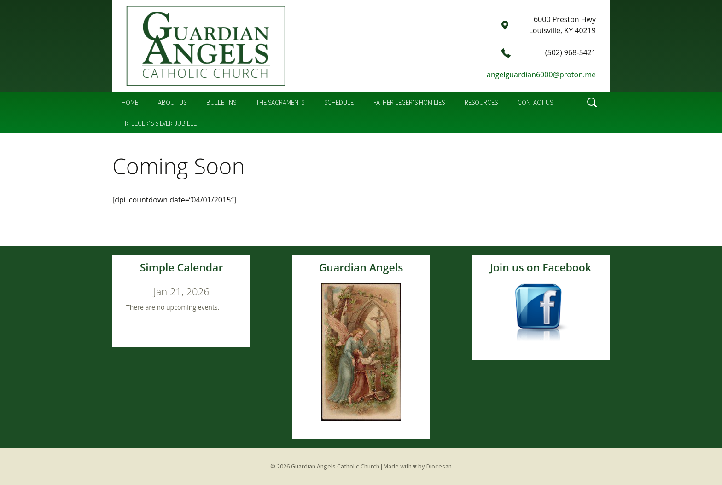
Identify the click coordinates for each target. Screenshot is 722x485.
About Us (172, 102)
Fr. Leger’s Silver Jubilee (159, 123)
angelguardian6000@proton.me (541, 74)
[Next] (233, 291)
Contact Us (535, 102)
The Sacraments (280, 102)
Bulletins (221, 102)
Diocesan (439, 466)
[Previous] (130, 291)
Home (130, 102)
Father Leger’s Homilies (409, 102)
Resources (481, 102)
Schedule (339, 102)
